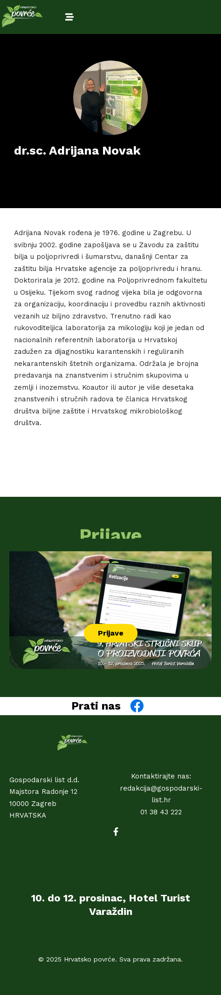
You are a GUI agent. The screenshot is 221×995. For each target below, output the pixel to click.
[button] (111, 633)
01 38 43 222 (161, 812)
